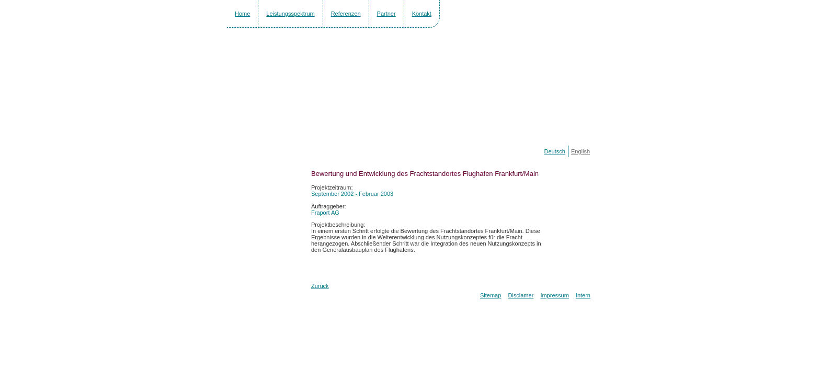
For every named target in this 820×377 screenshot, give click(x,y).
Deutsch (554, 151)
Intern (583, 295)
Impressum (554, 295)
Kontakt (421, 13)
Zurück (320, 286)
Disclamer (520, 295)
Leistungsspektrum (290, 13)
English (580, 151)
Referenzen (346, 13)
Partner (386, 13)
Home (242, 13)
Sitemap (490, 295)
